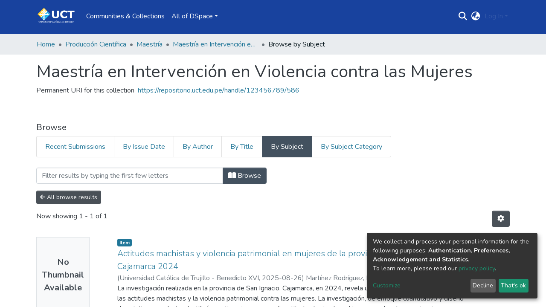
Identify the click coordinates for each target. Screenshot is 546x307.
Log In (494, 16)
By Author (198, 146)
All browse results (68, 197)
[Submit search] (463, 16)
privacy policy (477, 268)
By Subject (287, 146)
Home (46, 44)
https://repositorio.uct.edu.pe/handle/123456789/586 (218, 90)
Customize (387, 285)
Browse (244, 175)
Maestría (149, 44)
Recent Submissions (75, 146)
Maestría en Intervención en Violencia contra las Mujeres (215, 44)
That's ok (513, 285)
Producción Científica (95, 44)
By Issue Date (144, 146)
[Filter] (129, 176)
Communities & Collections (125, 16)
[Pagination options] (501, 219)
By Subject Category (351, 146)
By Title (241, 146)
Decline (483, 285)
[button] (476, 16)
